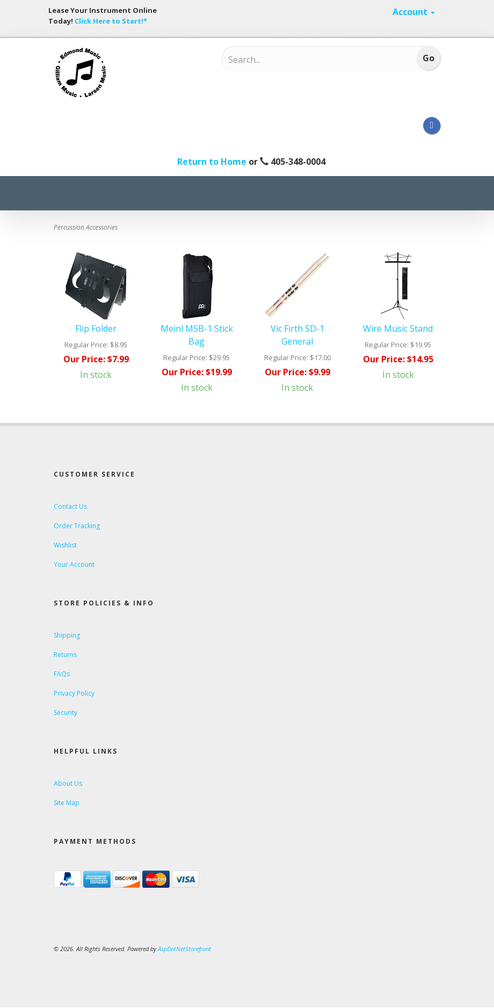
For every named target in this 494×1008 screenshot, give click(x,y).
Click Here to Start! (109, 21)
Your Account (74, 564)
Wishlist (65, 545)
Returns (65, 654)
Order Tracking (77, 525)
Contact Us (70, 506)
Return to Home (211, 161)
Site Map (66, 802)
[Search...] (298, 59)
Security (65, 712)
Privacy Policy (74, 693)
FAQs (62, 673)
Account (414, 12)
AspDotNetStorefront (184, 949)
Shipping (67, 635)
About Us (68, 783)
